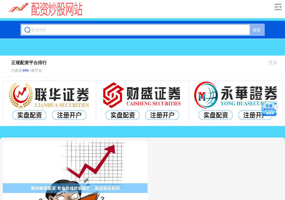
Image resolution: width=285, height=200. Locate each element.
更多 (275, 62)
